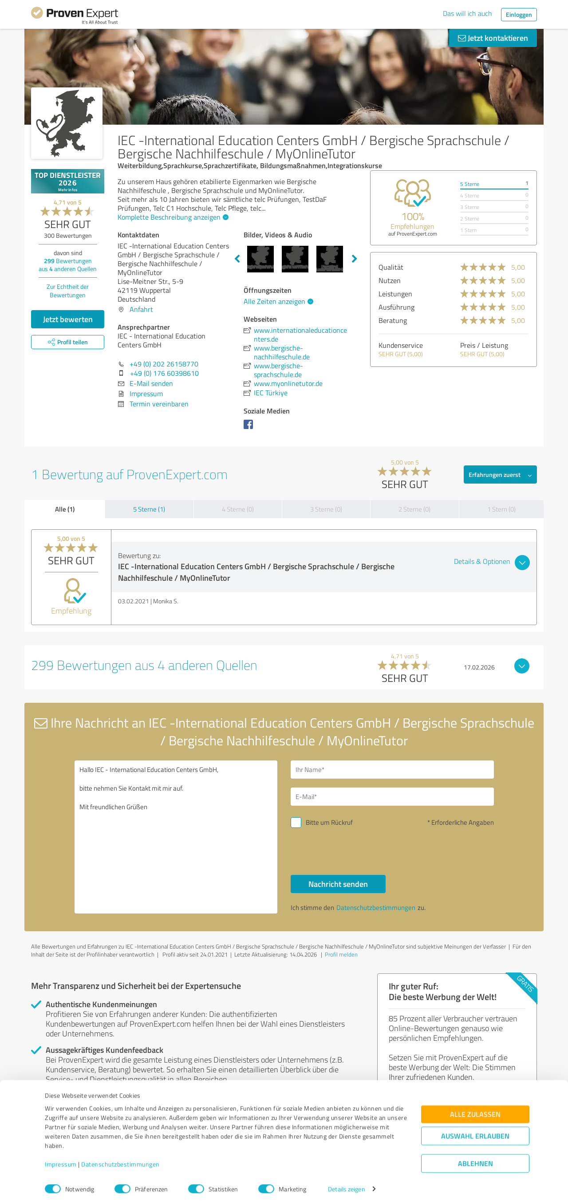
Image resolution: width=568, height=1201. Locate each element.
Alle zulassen (475, 1109)
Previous (237, 259)
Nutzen (390, 280)
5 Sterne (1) (149, 509)
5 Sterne (469, 184)
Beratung (393, 320)
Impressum (61, 1159)
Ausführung (396, 307)
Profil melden (341, 954)
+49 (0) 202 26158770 (164, 364)
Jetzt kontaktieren (493, 37)
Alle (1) (65, 509)
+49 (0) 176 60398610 (164, 373)
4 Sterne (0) (238, 509)
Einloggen (519, 14)
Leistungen (395, 294)
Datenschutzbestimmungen (120, 1159)
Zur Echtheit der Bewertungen (68, 290)
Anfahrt (141, 309)
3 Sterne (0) (326, 509)
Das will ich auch (467, 13)
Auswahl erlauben (475, 1131)
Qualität (391, 267)
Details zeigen (346, 1184)
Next (354, 259)
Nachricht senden (338, 884)
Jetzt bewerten (68, 319)
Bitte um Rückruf (329, 822)
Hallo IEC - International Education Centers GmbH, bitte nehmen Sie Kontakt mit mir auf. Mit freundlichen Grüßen (176, 837)
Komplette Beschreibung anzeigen (172, 217)
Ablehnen (475, 1159)
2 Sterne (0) (414, 509)
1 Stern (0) (501, 509)
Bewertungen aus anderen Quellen (68, 264)
